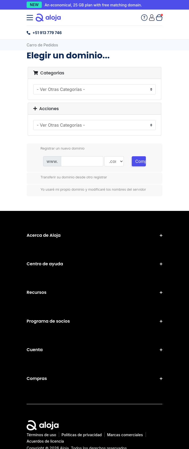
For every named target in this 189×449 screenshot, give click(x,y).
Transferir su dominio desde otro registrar (69, 177)
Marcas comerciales (125, 434)
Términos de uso (41, 434)
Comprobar (140, 161)
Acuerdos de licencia (45, 441)
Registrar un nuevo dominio (58, 148)
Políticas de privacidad (81, 434)
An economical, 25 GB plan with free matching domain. (93, 5)
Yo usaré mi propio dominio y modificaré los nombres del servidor (89, 190)
